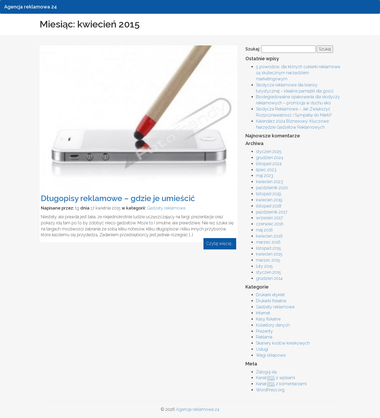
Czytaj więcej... (220, 243)
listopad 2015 (268, 248)
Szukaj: (252, 49)
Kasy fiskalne (268, 319)
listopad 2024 (269, 163)
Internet (263, 312)
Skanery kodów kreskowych (283, 343)
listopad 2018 (268, 205)
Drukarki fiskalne (271, 300)
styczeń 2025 (269, 151)
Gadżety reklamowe (166, 208)
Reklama (264, 337)
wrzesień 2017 (269, 217)
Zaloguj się (266, 371)
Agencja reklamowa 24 (197, 409)
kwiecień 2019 (269, 199)
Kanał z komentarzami (281, 384)
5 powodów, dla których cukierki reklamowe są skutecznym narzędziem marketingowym (298, 72)
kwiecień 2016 (269, 236)
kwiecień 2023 (269, 181)
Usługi (262, 349)
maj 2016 (264, 230)
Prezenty (264, 331)
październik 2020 (272, 187)
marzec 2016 (268, 242)
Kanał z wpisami (275, 377)
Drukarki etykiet (270, 294)
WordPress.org (270, 389)
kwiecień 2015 (269, 254)
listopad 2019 (268, 193)
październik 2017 (271, 212)
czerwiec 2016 (269, 223)
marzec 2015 (268, 260)
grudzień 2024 (269, 157)
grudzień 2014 (269, 278)
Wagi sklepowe (271, 355)
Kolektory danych (273, 325)
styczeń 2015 (268, 272)
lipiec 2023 (266, 169)
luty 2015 (264, 266)
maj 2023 (264, 175)
